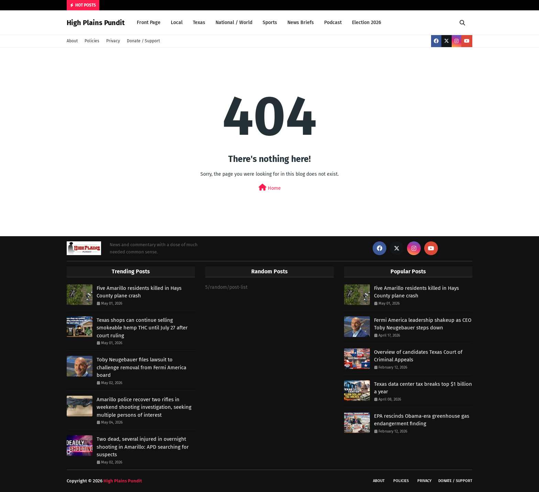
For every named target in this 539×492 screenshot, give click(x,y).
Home (269, 187)
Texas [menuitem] (199, 22)
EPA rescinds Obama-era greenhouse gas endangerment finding (421, 420)
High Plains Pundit (96, 23)
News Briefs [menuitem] (300, 22)
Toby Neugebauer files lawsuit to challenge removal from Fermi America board (141, 367)
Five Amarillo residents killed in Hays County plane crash (139, 292)
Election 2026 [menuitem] (366, 22)
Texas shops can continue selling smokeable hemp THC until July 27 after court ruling (142, 328)
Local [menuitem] (177, 22)
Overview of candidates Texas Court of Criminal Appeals (418, 356)
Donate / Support (143, 41)
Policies (92, 41)
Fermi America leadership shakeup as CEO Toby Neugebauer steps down (422, 324)
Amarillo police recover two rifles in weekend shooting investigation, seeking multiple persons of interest (144, 407)
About (72, 41)
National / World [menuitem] (234, 22)
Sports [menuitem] (270, 22)
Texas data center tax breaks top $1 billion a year (423, 388)
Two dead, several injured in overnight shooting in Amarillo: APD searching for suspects (143, 447)
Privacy (113, 41)
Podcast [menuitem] (333, 22)
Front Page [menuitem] (149, 22)
